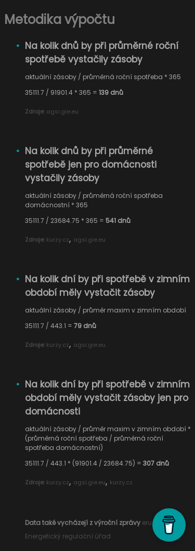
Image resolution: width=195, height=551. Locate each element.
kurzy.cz (57, 239)
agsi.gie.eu (62, 111)
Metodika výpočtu (59, 19)
